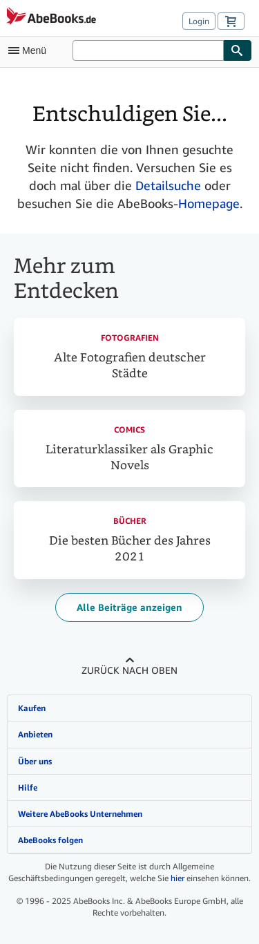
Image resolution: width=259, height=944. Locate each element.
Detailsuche (168, 185)
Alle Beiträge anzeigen (129, 607)
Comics (129, 429)
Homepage (209, 203)
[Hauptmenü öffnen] (30, 50)
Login (199, 21)
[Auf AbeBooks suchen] (148, 50)
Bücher (129, 521)
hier (177, 878)
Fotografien (130, 337)
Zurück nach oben (129, 670)
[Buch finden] (237, 50)
